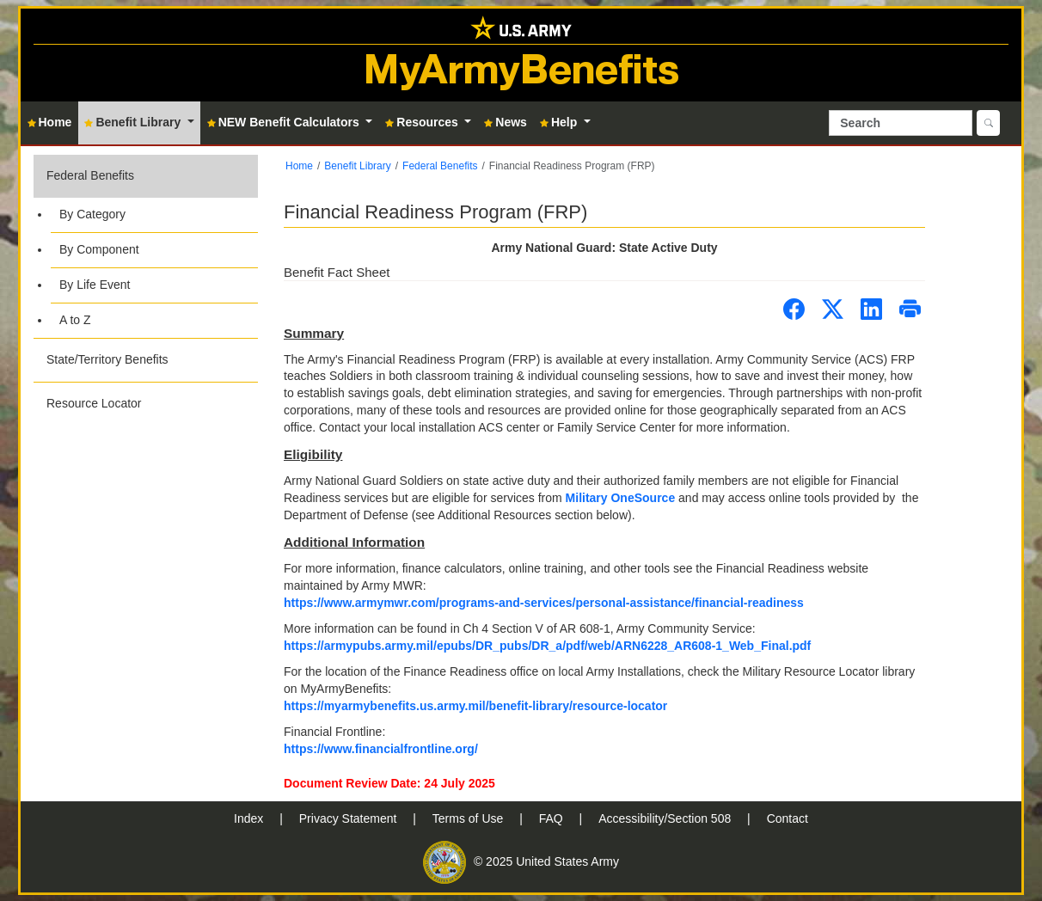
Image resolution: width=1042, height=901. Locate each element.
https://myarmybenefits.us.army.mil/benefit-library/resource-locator (475, 706)
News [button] (505, 122)
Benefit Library (357, 166)
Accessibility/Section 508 (666, 818)
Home (299, 166)
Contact (787, 818)
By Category (92, 214)
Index (250, 818)
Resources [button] (423, 122)
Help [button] (560, 122)
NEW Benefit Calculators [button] (285, 122)
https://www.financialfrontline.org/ (381, 749)
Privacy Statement (350, 818)
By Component (99, 249)
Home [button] (50, 122)
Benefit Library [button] (134, 122)
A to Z (75, 320)
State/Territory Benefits (107, 359)
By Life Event (95, 284)
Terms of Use (469, 818)
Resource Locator (94, 403)
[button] (146, 246)
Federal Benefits (90, 175)
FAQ (553, 818)
